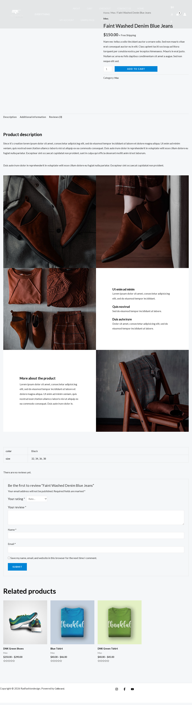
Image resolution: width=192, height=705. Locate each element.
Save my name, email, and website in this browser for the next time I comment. (53, 560)
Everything (41, 14)
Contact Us (109, 8)
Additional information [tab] (35, 117)
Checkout (93, 8)
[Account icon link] (184, 14)
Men (117, 77)
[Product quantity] (108, 69)
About (69, 8)
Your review (17, 508)
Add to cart (137, 68)
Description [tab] (10, 117)
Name (12, 530)
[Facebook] (123, 691)
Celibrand (60, 690)
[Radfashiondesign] (17, 13)
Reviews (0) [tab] (59, 117)
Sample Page (64, 20)
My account (138, 8)
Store (78, 20)
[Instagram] (116, 691)
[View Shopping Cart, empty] (173, 14)
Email (12, 545)
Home (124, 8)
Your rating (16, 499)
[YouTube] (130, 691)
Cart (80, 8)
